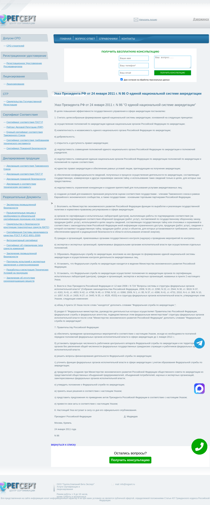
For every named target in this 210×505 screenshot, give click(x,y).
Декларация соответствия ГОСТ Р (25, 174)
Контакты (128, 38)
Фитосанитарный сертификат (22, 240)
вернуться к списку (63, 444)
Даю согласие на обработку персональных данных (147, 80)
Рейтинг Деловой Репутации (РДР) (25, 127)
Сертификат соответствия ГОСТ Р (25, 122)
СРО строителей (15, 45)
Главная (65, 38)
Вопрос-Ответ (85, 38)
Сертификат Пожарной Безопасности (26, 148)
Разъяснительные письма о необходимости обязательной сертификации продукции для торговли (24, 215)
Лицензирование (15, 84)
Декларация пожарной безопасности (26, 179)
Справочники (108, 38)
